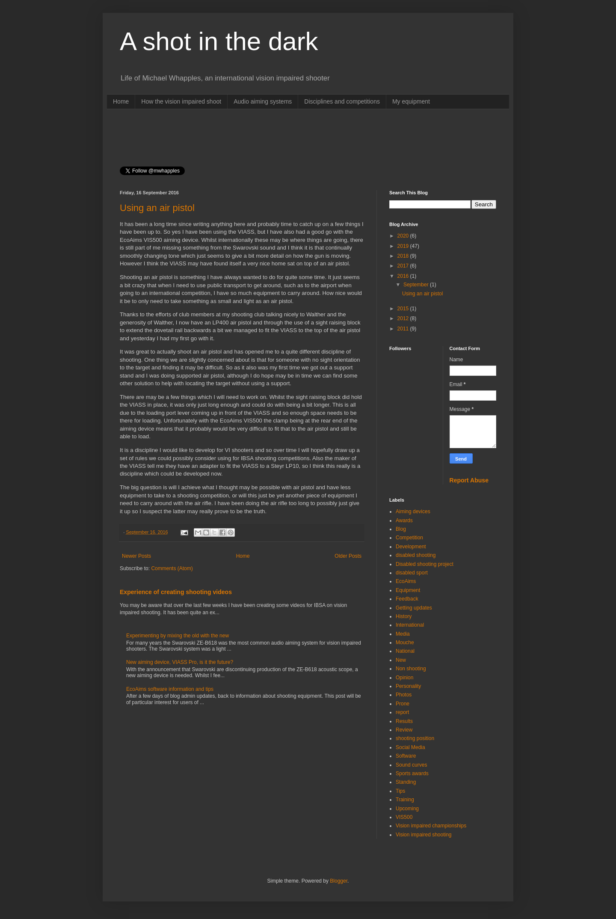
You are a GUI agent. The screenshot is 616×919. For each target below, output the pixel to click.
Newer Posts (136, 556)
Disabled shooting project (424, 564)
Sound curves (411, 765)
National (405, 651)
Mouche (405, 642)
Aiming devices (413, 512)
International (410, 625)
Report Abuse (469, 480)
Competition (409, 538)
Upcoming (407, 809)
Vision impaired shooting (424, 835)
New (401, 660)
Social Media (410, 747)
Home (121, 101)
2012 (403, 318)
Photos (404, 695)
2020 (403, 236)
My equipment (411, 101)
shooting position (415, 738)
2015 (403, 309)
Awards (404, 520)
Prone (402, 704)
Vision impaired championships (431, 826)
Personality (408, 686)
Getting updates (414, 608)
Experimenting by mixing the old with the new (177, 636)
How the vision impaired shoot (181, 101)
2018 (403, 256)
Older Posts (348, 556)
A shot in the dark (219, 41)
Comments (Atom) (171, 568)
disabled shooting (415, 555)
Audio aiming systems (263, 101)
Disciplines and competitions (342, 101)
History (404, 616)
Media (403, 634)
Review (404, 730)
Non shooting (411, 669)
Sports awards (412, 773)
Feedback (407, 599)
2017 (403, 266)
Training (405, 800)
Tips (400, 791)
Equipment (408, 590)
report (402, 712)
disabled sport (412, 573)
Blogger (338, 881)
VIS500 (404, 817)
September (416, 285)
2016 (403, 276)
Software (406, 756)
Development (411, 547)
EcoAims (406, 581)
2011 (403, 329)
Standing (406, 782)
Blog (401, 529)
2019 (403, 246)
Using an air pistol (157, 207)
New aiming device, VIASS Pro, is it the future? (179, 662)
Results (404, 721)
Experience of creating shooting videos (176, 592)
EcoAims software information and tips (169, 689)
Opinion (404, 678)
